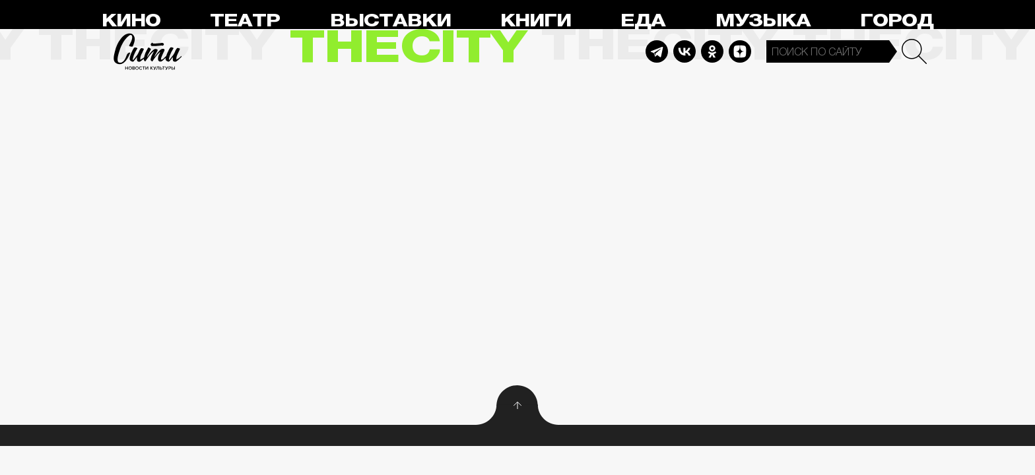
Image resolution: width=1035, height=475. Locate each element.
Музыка (763, 20)
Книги (535, 20)
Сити (148, 51)
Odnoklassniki (712, 51)
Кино (131, 20)
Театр (245, 20)
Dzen (740, 51)
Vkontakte (684, 51)
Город (896, 20)
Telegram (657, 51)
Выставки (390, 20)
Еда (642, 20)
